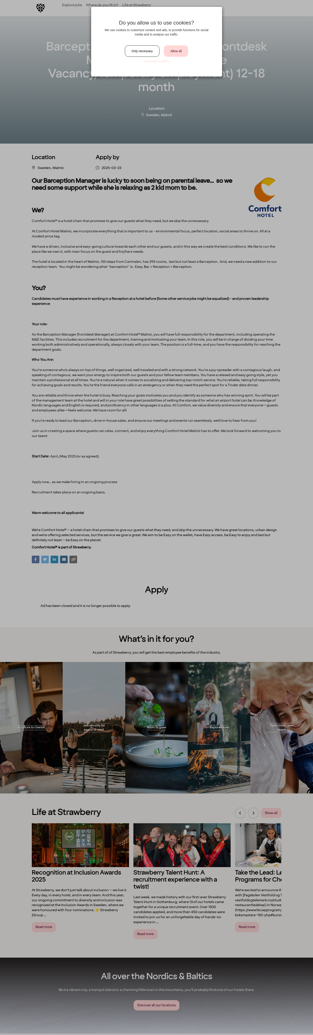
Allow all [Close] (176, 51)
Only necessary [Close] (142, 51)
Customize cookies (157, 61)
